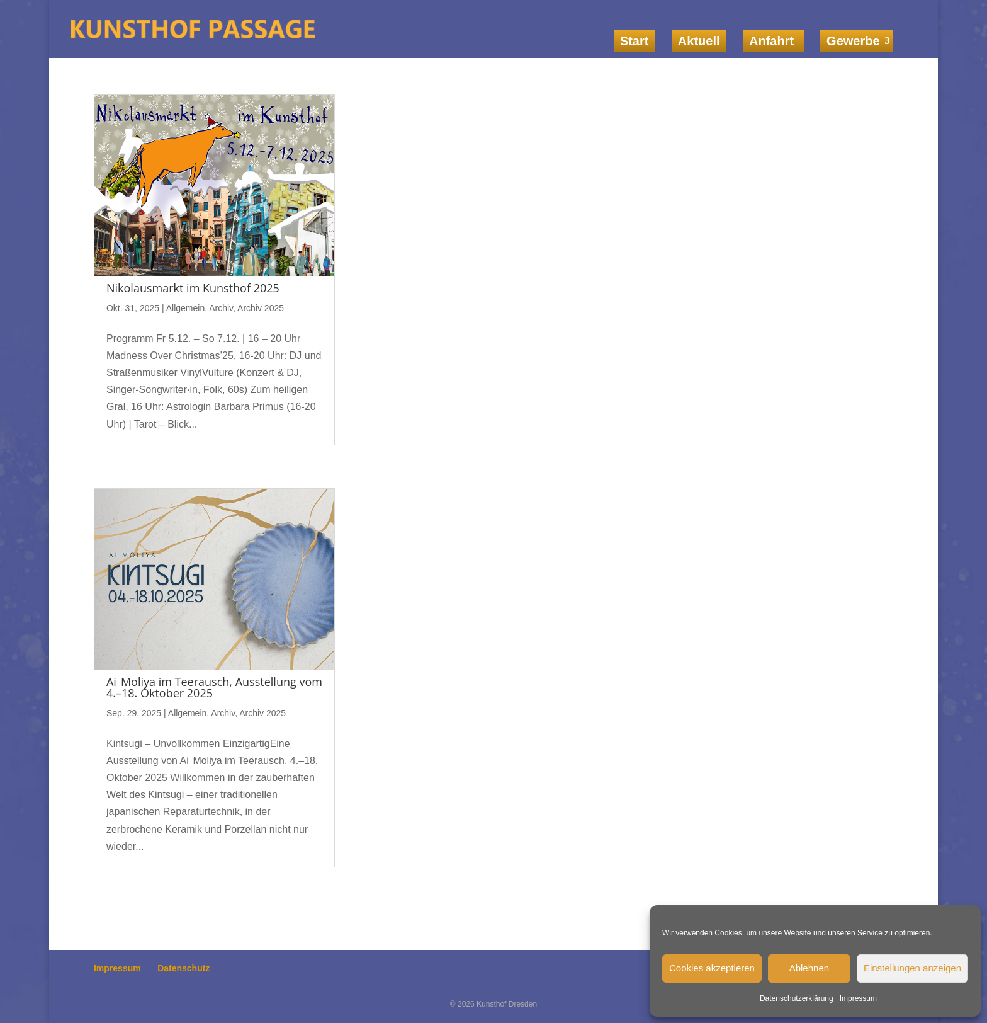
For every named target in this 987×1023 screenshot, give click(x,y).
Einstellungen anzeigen (912, 968)
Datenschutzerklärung (796, 998)
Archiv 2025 (260, 308)
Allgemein (185, 308)
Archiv (221, 308)
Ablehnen (809, 968)
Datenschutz (183, 968)
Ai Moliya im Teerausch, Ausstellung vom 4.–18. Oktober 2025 (214, 687)
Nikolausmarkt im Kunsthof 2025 (192, 287)
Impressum (858, 998)
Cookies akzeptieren (712, 968)
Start (634, 41)
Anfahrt (773, 41)
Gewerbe (852, 41)
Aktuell (699, 41)
